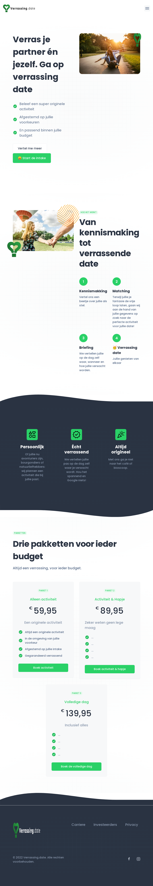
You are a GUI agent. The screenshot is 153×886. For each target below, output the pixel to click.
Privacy (131, 824)
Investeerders (105, 824)
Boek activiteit (43, 668)
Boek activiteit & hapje (110, 669)
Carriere (78, 824)
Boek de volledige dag (76, 766)
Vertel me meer (30, 148)
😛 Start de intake (32, 158)
